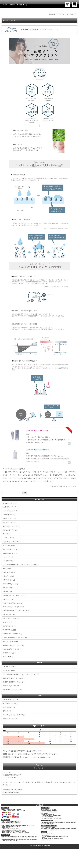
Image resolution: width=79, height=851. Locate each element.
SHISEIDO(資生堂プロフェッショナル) (16, 640)
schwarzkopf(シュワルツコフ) (13, 636)
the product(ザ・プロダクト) (12, 651)
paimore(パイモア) (9, 617)
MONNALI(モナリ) (9, 583)
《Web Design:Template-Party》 (39, 849)
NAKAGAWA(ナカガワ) (11, 586)
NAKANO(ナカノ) (9, 590)
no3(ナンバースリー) (10, 602)
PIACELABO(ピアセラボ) (11, 621)
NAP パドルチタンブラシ (11, 721)
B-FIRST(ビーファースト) (11, 529)
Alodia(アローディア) (10, 510)
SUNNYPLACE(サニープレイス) (14, 648)
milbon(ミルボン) (8, 579)
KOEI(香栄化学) (8, 563)
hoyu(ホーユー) (8, 560)
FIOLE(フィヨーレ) (9, 548)
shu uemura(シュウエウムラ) (13, 692)
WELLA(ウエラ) (8, 659)
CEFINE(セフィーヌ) (10, 669)
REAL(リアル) (7, 625)
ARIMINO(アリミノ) (9, 521)
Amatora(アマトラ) (9, 518)
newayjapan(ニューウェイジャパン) (15, 598)
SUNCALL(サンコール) (11, 644)
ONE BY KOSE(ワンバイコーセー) (15, 684)
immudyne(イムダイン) (11, 702)
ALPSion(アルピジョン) (11, 514)
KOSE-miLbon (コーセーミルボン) (14, 680)
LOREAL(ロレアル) (9, 575)
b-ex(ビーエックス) (9, 525)
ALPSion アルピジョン (56, 14)
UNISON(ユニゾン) (9, 655)
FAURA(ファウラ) (9, 540)
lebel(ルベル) (7, 571)
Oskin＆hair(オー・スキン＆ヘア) (14, 609)
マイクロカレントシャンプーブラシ (15, 717)
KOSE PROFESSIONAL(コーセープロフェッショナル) (22, 567)
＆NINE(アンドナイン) (10, 506)
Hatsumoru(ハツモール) (11, 556)
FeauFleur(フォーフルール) (12, 544)
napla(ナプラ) (7, 594)
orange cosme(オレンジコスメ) (13, 606)
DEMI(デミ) (7, 537)
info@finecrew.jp (14, 794)
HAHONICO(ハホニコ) (10, 552)
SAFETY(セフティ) (9, 628)
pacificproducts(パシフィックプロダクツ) (17, 613)
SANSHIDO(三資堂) (9, 632)
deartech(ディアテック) (11, 533)
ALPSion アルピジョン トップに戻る (63, 489)
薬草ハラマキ (7, 713)
